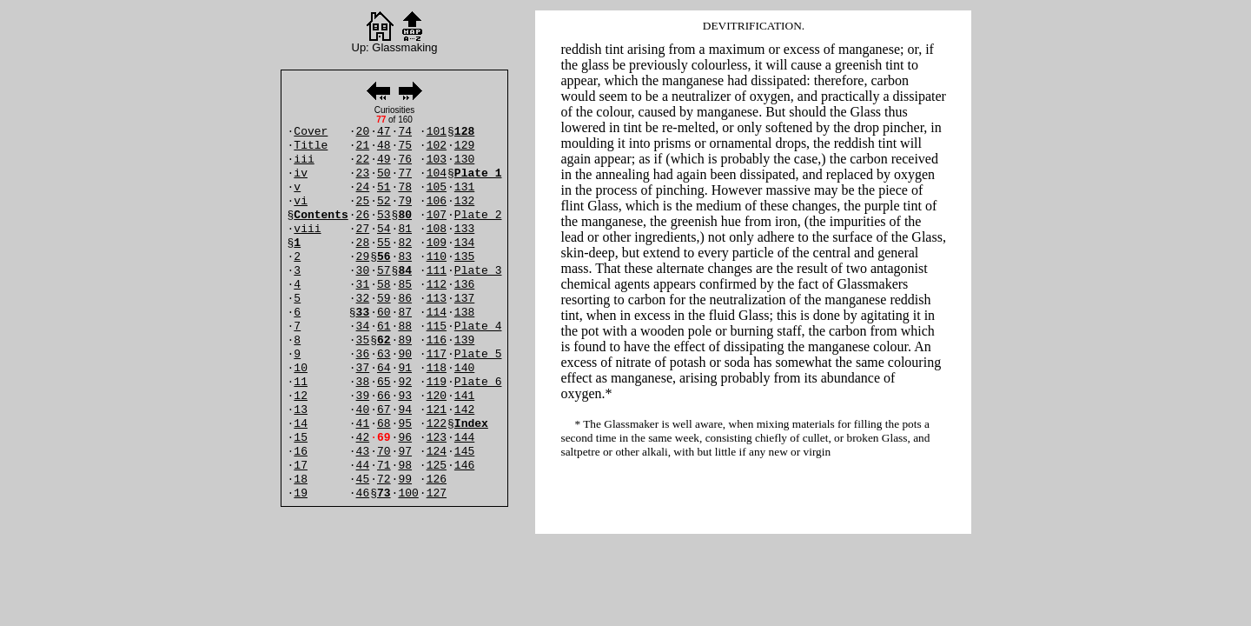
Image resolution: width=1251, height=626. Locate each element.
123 (437, 437)
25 (363, 201)
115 (437, 326)
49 (384, 159)
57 (384, 270)
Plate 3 (478, 270)
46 (363, 493)
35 (363, 340)
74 (405, 131)
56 (384, 256)
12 (301, 396)
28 (363, 243)
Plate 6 (478, 382)
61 (384, 326)
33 (363, 312)
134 (464, 243)
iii (304, 159)
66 (384, 396)
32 (363, 298)
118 (437, 368)
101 (437, 131)
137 (464, 298)
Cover (311, 131)
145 (464, 451)
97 (405, 451)
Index (471, 423)
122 (437, 423)
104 (437, 173)
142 (464, 409)
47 (384, 131)
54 (384, 229)
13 (301, 409)
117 (437, 354)
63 (384, 354)
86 (405, 298)
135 (464, 256)
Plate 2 (478, 215)
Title (311, 145)
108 (437, 229)
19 (301, 493)
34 (363, 326)
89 (405, 340)
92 (405, 382)
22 (363, 159)
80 (405, 215)
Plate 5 (478, 354)
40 (363, 409)
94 (405, 409)
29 (363, 256)
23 (363, 173)
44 (363, 465)
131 (464, 187)
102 (437, 145)
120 (437, 396)
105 (437, 187)
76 (405, 159)
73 (384, 493)
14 (301, 423)
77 (405, 173)
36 (363, 354)
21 (363, 145)
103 (437, 159)
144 (464, 437)
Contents (321, 215)
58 (384, 284)
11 (301, 382)
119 (437, 382)
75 (405, 145)
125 (437, 465)
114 (437, 312)
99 (405, 479)
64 (384, 368)
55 (384, 243)
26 (363, 215)
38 (363, 382)
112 (437, 284)
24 (363, 187)
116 (437, 340)
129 (464, 145)
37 (363, 368)
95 (405, 423)
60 (384, 312)
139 (464, 340)
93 (405, 396)
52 (384, 201)
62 (384, 340)
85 (405, 284)
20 (363, 131)
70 (384, 451)
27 (363, 229)
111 (437, 270)
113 (437, 298)
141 (464, 396)
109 (437, 243)
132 (464, 201)
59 (384, 298)
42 (363, 437)
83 (405, 256)
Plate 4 (478, 326)
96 (405, 437)
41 (363, 423)
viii (307, 229)
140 (464, 368)
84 (405, 270)
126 (437, 479)
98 (405, 465)
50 (384, 173)
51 (384, 187)
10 (301, 368)
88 (405, 326)
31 (363, 284)
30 (363, 270)
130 (464, 159)
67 (384, 409)
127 (437, 493)
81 (405, 229)
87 (405, 312)
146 (464, 465)
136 (464, 284)
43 (363, 451)
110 (437, 256)
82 (405, 243)
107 (437, 215)
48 (384, 145)
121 (437, 409)
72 (384, 479)
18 (301, 479)
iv (301, 173)
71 (384, 465)
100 (408, 493)
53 (384, 215)
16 (301, 451)
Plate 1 (478, 173)
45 (363, 479)
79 (405, 201)
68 (384, 423)
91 (405, 368)
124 (437, 451)
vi (301, 201)
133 (464, 229)
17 (301, 465)
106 (437, 201)
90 (405, 354)
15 (301, 437)
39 (363, 396)
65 (384, 382)
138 (464, 312)
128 (464, 131)
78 (405, 187)
